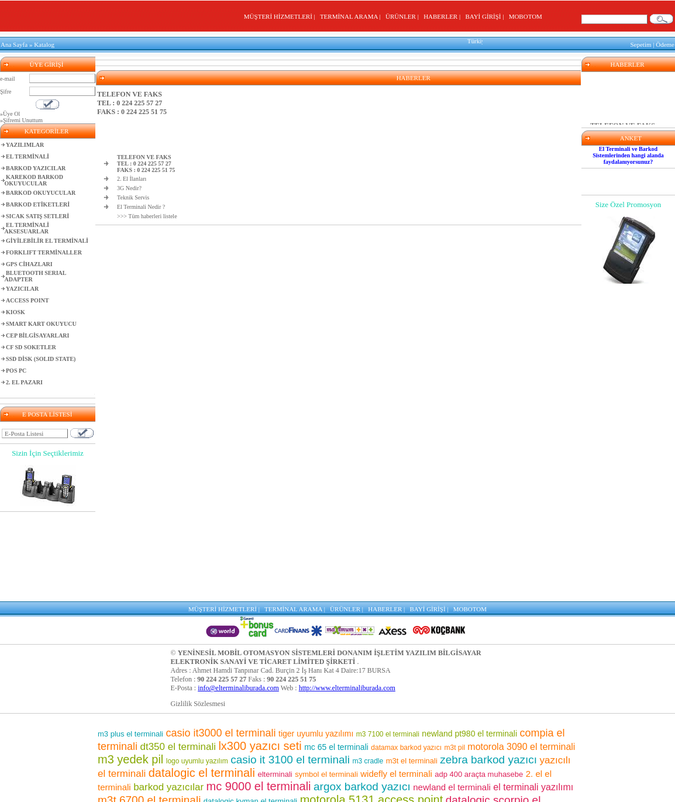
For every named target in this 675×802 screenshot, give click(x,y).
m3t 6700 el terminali (149, 710)
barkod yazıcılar (168, 697)
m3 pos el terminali (207, 750)
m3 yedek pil (130, 669)
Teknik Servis (133, 194)
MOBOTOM (525, 16)
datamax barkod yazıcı (406, 657)
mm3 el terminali (279, 750)
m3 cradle (368, 671)
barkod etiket (175, 723)
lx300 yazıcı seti (259, 655)
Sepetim (640, 43)
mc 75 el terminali (492, 750)
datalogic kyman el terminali (250, 711)
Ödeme (665, 43)
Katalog (44, 43)
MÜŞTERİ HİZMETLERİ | (281, 16)
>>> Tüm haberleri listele (147, 213)
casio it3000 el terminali (220, 643)
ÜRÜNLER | (403, 16)
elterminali (274, 684)
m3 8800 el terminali (436, 787)
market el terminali (249, 764)
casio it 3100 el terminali (290, 669)
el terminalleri (343, 750)
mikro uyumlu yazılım (192, 738)
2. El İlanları (131, 176)
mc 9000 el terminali (258, 696)
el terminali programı (442, 775)
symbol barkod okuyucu (452, 736)
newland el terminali (452, 697)
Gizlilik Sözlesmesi (198, 614)
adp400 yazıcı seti (497, 763)
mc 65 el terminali (336, 657)
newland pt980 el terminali (469, 643)
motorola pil (148, 750)
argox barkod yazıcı (362, 696)
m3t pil (455, 657)
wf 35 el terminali (309, 724)
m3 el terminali (370, 787)
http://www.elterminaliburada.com (347, 598)
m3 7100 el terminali (387, 644)
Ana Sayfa (14, 43)
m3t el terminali (412, 670)
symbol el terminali (326, 684)
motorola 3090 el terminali (521, 657)
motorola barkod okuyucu (342, 775)
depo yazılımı (241, 723)
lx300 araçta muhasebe (512, 788)
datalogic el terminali (202, 682)
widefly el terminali (396, 684)
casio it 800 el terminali (492, 723)
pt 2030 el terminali (243, 775)
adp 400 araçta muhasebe (479, 684)
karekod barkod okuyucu (326, 764)
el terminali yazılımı (533, 697)
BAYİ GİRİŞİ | (486, 16)
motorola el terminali (306, 787)
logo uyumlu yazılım (197, 671)
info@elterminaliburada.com (238, 598)
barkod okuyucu (413, 750)
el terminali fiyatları (167, 775)
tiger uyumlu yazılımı (315, 643)
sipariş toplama (260, 736)
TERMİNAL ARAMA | (352, 16)
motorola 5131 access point (371, 709)
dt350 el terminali (177, 656)
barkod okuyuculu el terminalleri (204, 787)
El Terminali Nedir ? (141, 204)
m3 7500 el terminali (347, 736)
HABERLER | (443, 16)
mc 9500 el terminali (388, 724)
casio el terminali (413, 763)
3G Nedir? (129, 185)
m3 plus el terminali (130, 643)
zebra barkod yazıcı (488, 669)
